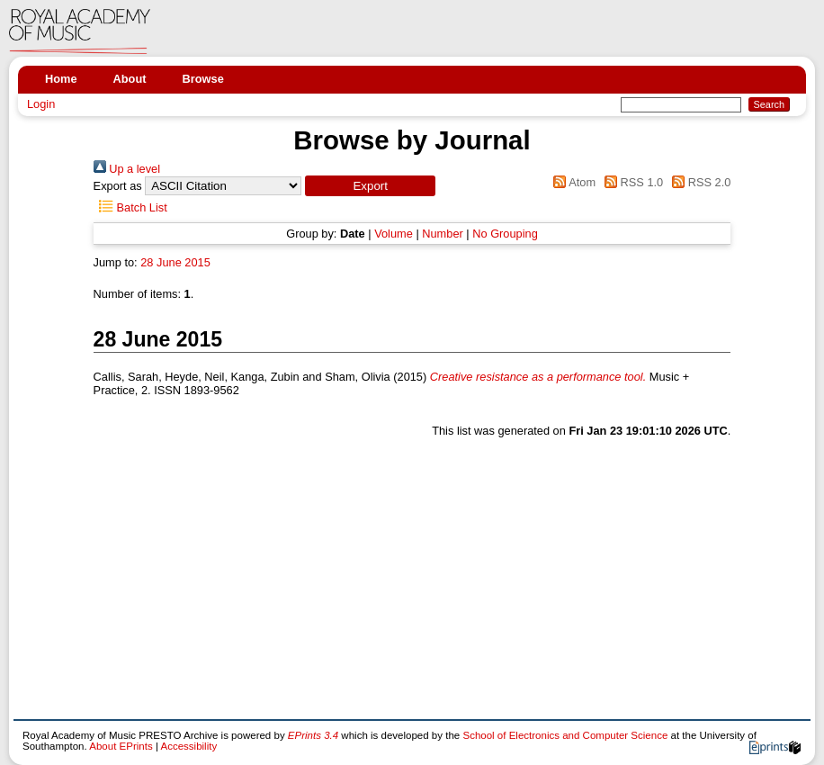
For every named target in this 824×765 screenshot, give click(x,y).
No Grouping (505, 233)
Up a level (127, 169)
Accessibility (188, 746)
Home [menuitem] (61, 79)
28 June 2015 (175, 262)
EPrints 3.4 (313, 735)
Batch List (130, 207)
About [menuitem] (130, 79)
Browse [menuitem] (203, 79)
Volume (393, 233)
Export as (118, 186)
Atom (572, 182)
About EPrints (120, 746)
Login (41, 104)
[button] (370, 186)
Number (442, 233)
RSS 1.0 (631, 182)
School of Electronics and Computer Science (564, 735)
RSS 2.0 (699, 182)
